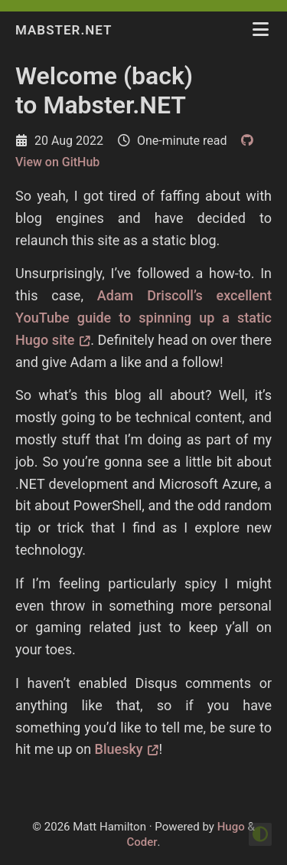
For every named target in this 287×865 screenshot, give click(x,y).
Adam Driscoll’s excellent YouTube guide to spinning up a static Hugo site (143, 317)
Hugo (231, 827)
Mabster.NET (65, 30)
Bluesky (119, 749)
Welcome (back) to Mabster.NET (104, 90)
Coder (141, 842)
